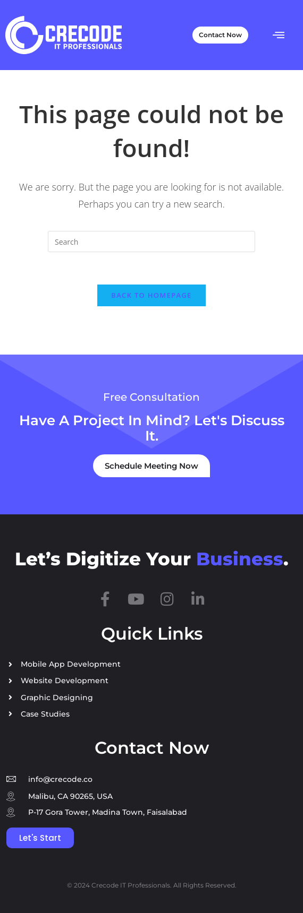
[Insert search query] (151, 241)
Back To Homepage (151, 295)
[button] (279, 35)
